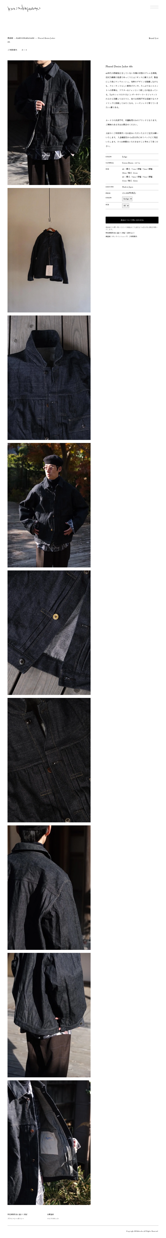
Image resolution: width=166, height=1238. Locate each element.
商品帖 (10, 38)
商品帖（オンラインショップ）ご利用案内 (121, 236)
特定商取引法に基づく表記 (17, 1214)
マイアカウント (53, 1219)
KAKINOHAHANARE (25, 38)
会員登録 (50, 1214)
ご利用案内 (12, 50)
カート (24, 50)
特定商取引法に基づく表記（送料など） (120, 233)
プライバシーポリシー (16, 1219)
